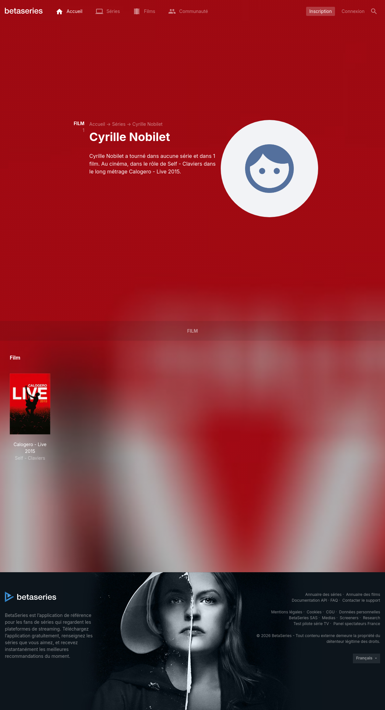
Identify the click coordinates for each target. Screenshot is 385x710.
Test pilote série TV (311, 623)
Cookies (314, 611)
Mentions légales (286, 611)
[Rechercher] (374, 11)
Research (371, 617)
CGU (330, 611)
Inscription (320, 11)
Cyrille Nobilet (147, 124)
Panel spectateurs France (356, 623)
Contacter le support (361, 600)
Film (192, 331)
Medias (328, 617)
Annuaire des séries (323, 594)
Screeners (349, 617)
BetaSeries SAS (303, 617)
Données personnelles (359, 611)
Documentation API (309, 600)
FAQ (334, 600)
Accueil (97, 124)
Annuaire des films (363, 594)
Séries (119, 124)
